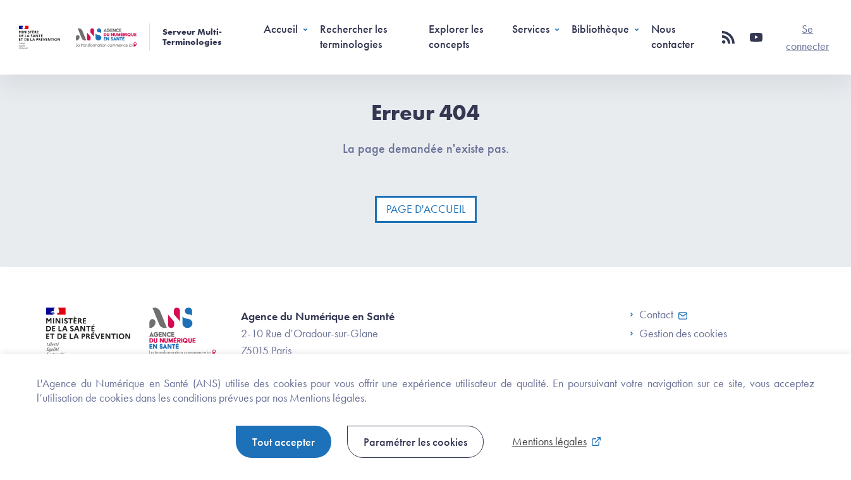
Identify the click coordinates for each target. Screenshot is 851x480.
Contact (651, 314)
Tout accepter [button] (283, 442)
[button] (728, 37)
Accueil (281, 28)
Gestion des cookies (683, 333)
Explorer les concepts (456, 36)
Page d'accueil (425, 208)
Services (530, 28)
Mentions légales (549, 441)
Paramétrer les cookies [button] (415, 442)
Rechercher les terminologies (353, 36)
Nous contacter (672, 36)
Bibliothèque (600, 28)
